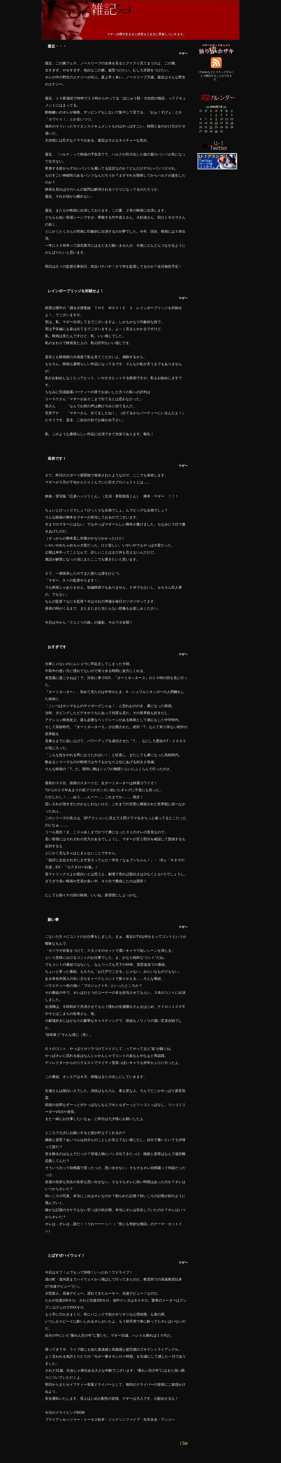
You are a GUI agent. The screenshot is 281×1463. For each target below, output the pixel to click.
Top (185, 1443)
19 (231, 123)
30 (216, 131)
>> (224, 106)
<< (207, 106)
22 (211, 127)
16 (216, 123)
